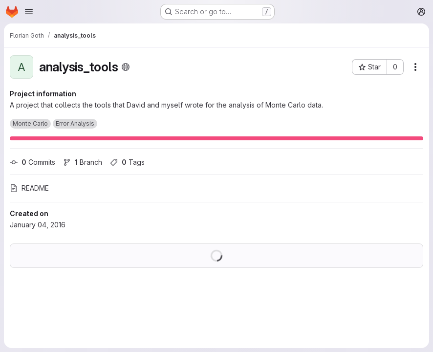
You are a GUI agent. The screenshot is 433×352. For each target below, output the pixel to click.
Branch (82, 162)
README (29, 188)
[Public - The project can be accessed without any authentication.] (126, 67)
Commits (32, 162)
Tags (127, 162)
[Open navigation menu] (29, 12)
